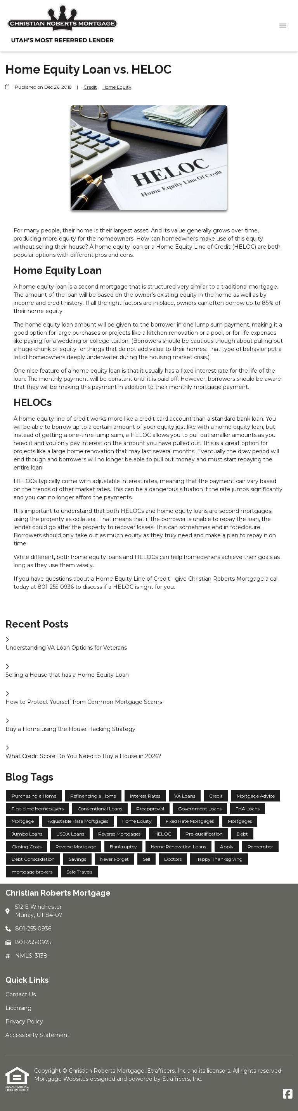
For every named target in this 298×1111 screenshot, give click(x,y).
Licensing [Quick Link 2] (18, 1007)
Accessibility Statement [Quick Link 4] (37, 1035)
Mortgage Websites (62, 1078)
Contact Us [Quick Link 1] (20, 994)
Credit (90, 87)
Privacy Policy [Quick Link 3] (24, 1021)
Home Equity (116, 87)
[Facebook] (288, 1094)
